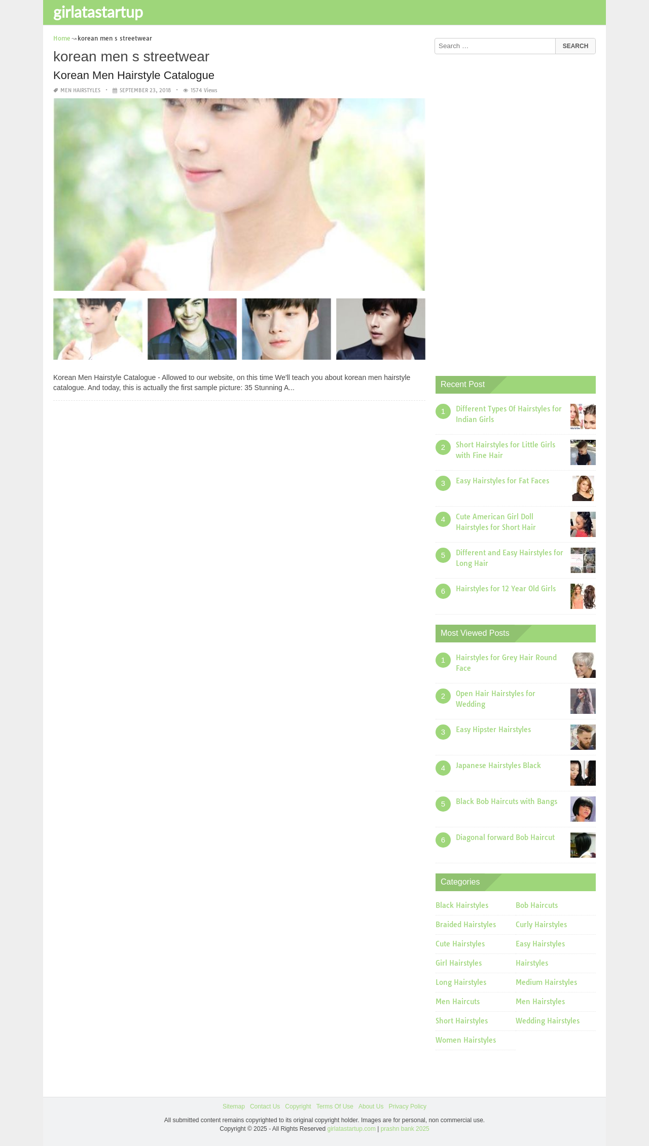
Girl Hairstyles (459, 963)
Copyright (298, 1106)
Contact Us (265, 1106)
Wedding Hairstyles (548, 1020)
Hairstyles (532, 963)
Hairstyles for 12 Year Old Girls (506, 588)
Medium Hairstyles (546, 982)
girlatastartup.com (352, 1128)
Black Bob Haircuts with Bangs (506, 801)
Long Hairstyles (461, 982)
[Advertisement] (512, 211)
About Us (370, 1106)
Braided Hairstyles (466, 924)
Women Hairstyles (466, 1040)
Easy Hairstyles (540, 943)
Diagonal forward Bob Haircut (505, 837)
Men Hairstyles (80, 90)
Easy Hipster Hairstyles (493, 729)
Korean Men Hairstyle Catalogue (133, 75)
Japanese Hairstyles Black (498, 765)
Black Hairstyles (462, 905)
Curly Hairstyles (541, 924)
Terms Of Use (334, 1106)
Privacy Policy (407, 1106)
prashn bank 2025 (405, 1128)
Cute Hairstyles (460, 943)
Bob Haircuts (537, 905)
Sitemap (234, 1106)
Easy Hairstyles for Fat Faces (502, 480)
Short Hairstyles (462, 1020)
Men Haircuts (458, 1001)
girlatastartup (98, 12)
